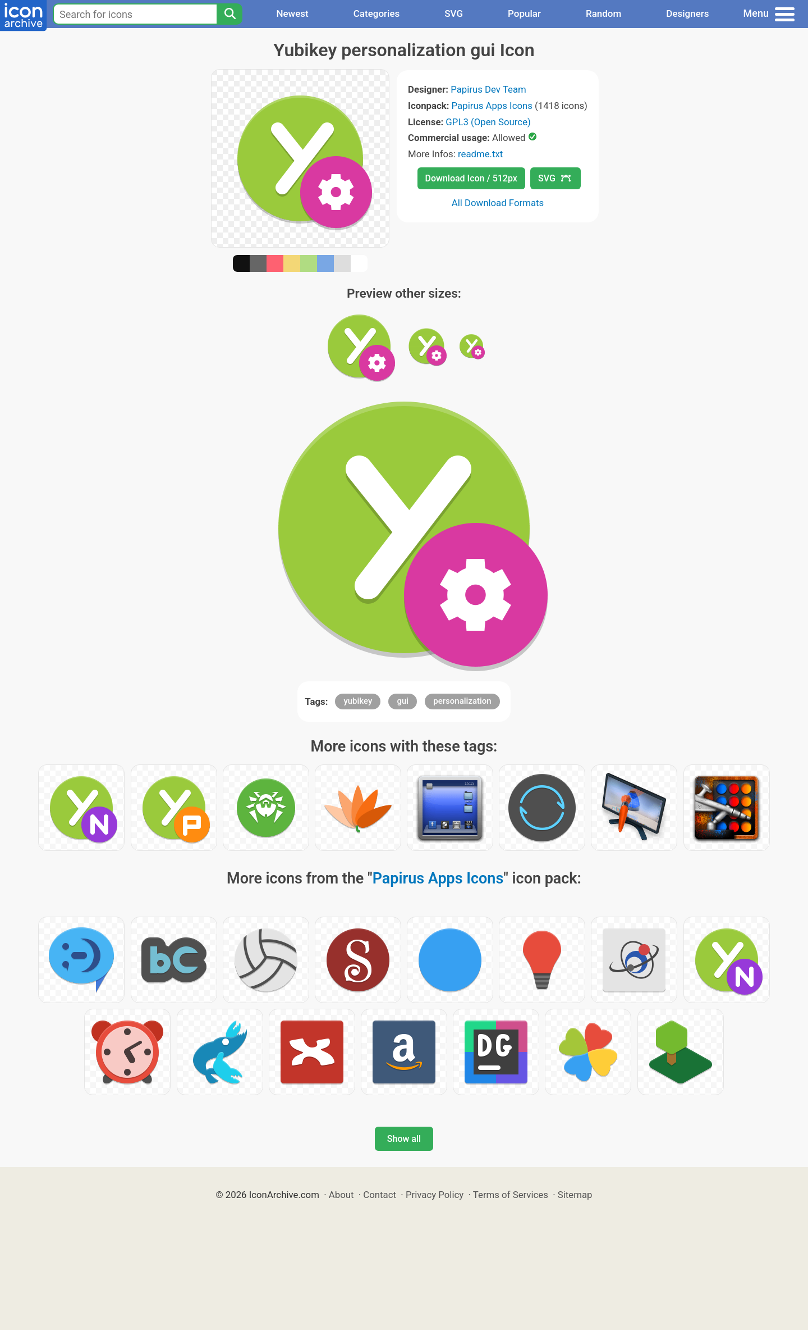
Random (603, 13)
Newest (292, 13)
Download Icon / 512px (471, 178)
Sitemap (575, 1194)
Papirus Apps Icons (492, 105)
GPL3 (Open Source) (488, 121)
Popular (524, 13)
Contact (379, 1194)
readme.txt (480, 154)
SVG (453, 13)
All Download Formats (498, 202)
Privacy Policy (434, 1194)
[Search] (229, 14)
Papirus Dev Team (488, 89)
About (341, 1194)
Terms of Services (510, 1194)
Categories (377, 13)
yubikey (357, 701)
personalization (462, 701)
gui (402, 701)
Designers (687, 13)
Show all (404, 1138)
